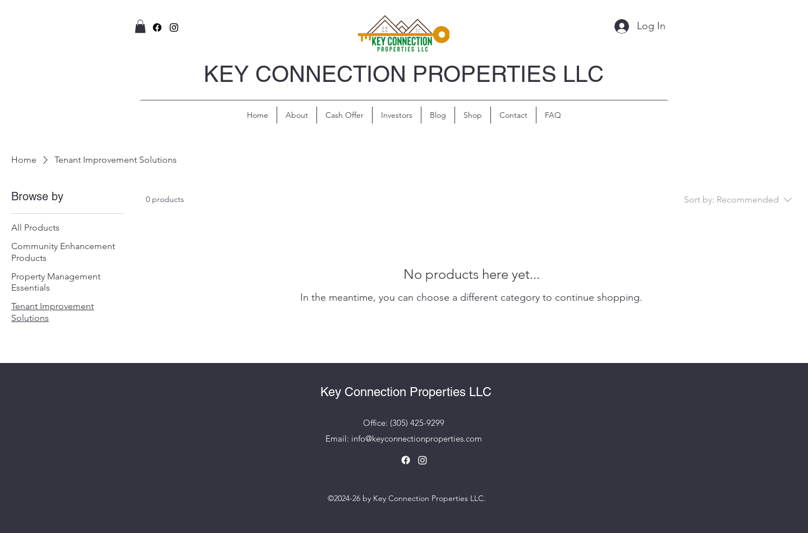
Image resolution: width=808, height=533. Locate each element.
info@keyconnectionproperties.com (416, 438)
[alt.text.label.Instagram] (174, 27)
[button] (140, 26)
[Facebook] (157, 27)
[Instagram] (422, 460)
